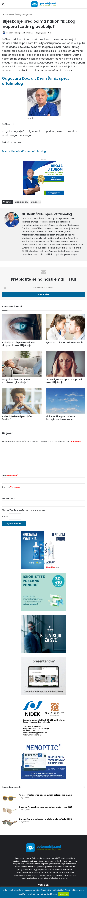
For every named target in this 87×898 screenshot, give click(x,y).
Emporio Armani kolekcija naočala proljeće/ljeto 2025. (46, 807)
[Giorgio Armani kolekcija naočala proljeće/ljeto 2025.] (9, 823)
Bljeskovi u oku (21, 202)
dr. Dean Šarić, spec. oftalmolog (19, 33)
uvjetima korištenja (47, 894)
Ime (10, 475)
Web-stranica (8, 498)
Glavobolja (36, 202)
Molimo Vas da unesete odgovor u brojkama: (23, 510)
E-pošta (12, 487)
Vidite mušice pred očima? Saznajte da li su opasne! (60, 418)
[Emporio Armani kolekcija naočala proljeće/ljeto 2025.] (9, 811)
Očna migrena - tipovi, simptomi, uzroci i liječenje (64, 381)
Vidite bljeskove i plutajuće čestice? (17, 418)
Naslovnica (9, 14)
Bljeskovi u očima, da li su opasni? (64, 342)
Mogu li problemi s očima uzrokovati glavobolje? (16, 381)
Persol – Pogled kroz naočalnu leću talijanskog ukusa (45, 795)
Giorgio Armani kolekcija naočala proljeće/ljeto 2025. (45, 819)
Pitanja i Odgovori (24, 14)
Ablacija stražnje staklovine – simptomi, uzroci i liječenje (18, 344)
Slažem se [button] (64, 894)
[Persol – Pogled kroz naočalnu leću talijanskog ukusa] (9, 799)
